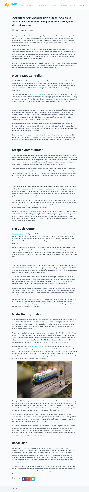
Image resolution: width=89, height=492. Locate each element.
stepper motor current (33, 211)
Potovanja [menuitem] (64, 5)
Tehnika (31, 30)
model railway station (37, 346)
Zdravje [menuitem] (73, 5)
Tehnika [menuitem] (55, 5)
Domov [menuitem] (23, 5)
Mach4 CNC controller (37, 94)
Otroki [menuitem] (80, 5)
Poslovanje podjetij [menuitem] (44, 5)
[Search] (84, 5)
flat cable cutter (18, 234)
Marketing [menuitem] (31, 5)
